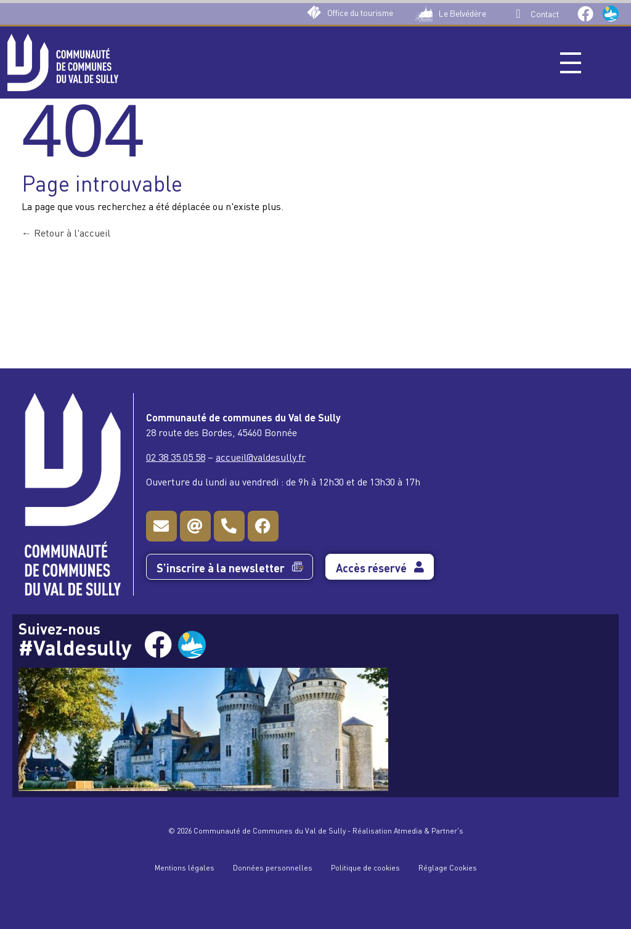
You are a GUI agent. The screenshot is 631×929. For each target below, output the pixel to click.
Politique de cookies (365, 867)
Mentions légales (184, 867)
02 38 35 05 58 (175, 456)
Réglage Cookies (447, 867)
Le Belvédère (462, 12)
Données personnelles (272, 867)
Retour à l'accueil (66, 232)
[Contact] (518, 13)
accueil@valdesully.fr (261, 456)
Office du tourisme (360, 12)
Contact (545, 13)
